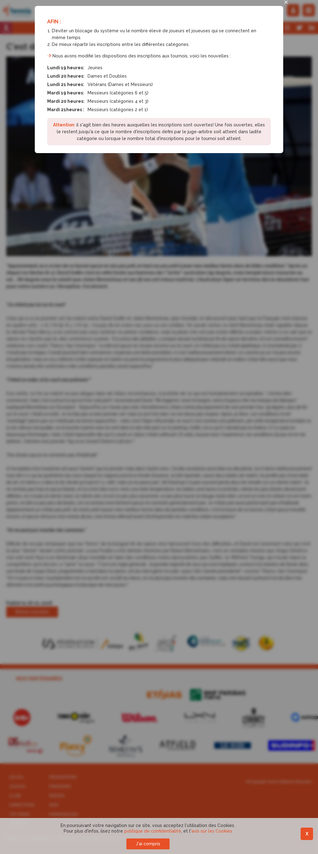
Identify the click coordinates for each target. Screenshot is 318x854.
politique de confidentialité (152, 831)
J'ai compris (148, 843)
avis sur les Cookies (211, 831)
